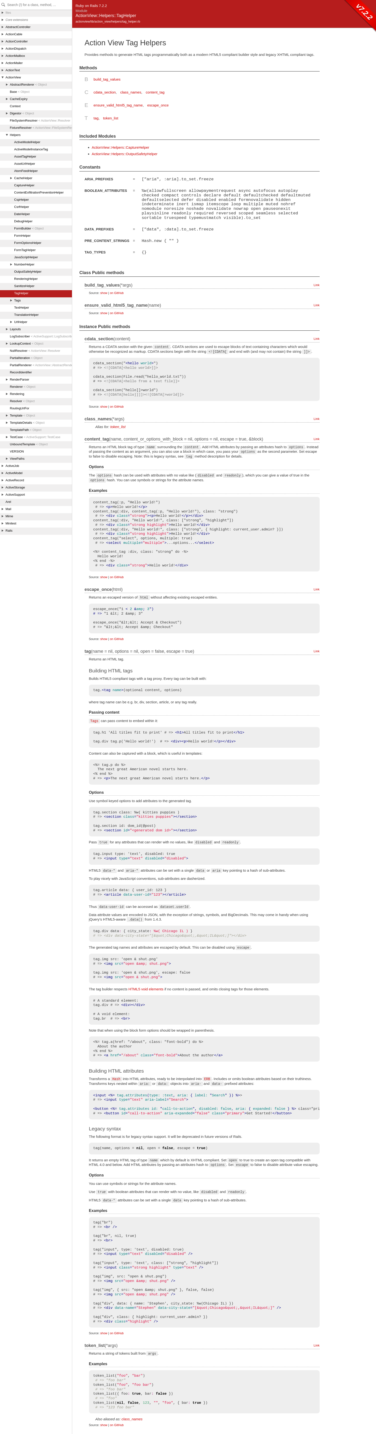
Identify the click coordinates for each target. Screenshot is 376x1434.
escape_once (158, 105)
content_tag (155, 92)
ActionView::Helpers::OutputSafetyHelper (125, 154)
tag (96, 118)
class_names (130, 92)
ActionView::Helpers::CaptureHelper (120, 147)
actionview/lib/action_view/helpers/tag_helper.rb (108, 21)
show (103, 292)
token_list (110, 118)
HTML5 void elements (146, 988)
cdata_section (105, 92)
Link (317, 284)
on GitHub (116, 292)
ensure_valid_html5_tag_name (118, 105)
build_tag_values (107, 79)
